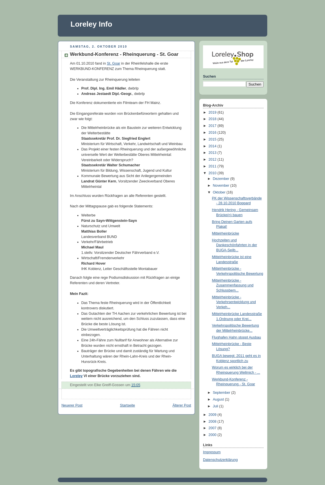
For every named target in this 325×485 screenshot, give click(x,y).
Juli (216, 406)
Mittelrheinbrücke (225, 233)
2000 (213, 435)
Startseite (127, 405)
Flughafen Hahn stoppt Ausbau (236, 337)
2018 (213, 119)
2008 (213, 422)
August (219, 399)
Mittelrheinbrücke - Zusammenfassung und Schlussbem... (233, 285)
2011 (213, 166)
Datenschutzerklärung (220, 460)
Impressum (212, 452)
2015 (213, 139)
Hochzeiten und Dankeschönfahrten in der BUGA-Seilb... (234, 245)
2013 (213, 153)
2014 (213, 146)
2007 (213, 428)
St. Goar (113, 63)
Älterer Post (181, 405)
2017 (213, 126)
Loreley (76, 376)
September (222, 393)
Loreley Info (91, 24)
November (221, 186)
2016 (213, 133)
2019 (213, 112)
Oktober (219, 192)
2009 (213, 415)
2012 (213, 159)
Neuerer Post (71, 405)
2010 (213, 173)
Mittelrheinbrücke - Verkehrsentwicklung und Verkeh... (234, 302)
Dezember (221, 179)
